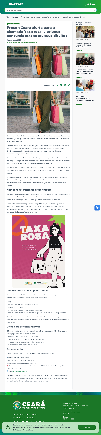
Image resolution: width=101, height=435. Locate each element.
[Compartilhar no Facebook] (61, 85)
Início (7, 17)
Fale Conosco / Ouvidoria (25, 418)
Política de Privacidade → (24, 430)
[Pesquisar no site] (50, 10)
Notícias (15, 17)
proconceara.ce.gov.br (20, 371)
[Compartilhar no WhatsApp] (57, 85)
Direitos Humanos (13, 24)
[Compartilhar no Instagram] (69, 85)
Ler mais (79, 50)
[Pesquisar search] (7, 10)
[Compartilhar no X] (65, 85)
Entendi (86, 427)
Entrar (91, 3)
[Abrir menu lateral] (6, 4)
